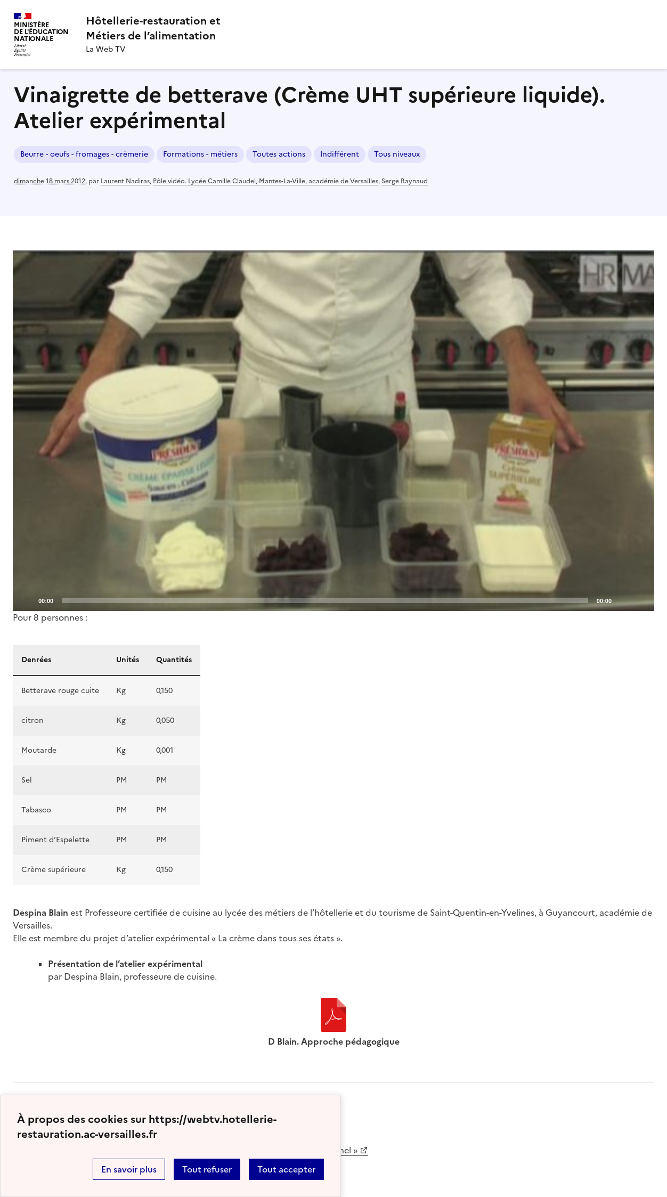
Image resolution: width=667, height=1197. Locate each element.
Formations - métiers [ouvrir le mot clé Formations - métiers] (200, 154)
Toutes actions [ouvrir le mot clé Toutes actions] (279, 154)
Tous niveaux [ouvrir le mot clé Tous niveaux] (397, 154)
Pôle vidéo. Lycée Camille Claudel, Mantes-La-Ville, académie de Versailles (265, 181)
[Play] (333, 430)
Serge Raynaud (404, 181)
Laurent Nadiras (125, 181)
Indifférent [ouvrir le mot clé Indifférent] (339, 154)
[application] (333, 430)
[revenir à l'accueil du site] (153, 28)
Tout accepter (286, 1169)
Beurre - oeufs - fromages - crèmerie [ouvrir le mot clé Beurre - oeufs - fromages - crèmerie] (84, 154)
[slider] (325, 600)
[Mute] (623, 600)
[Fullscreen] (640, 600)
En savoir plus (129, 1169)
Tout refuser (207, 1169)
